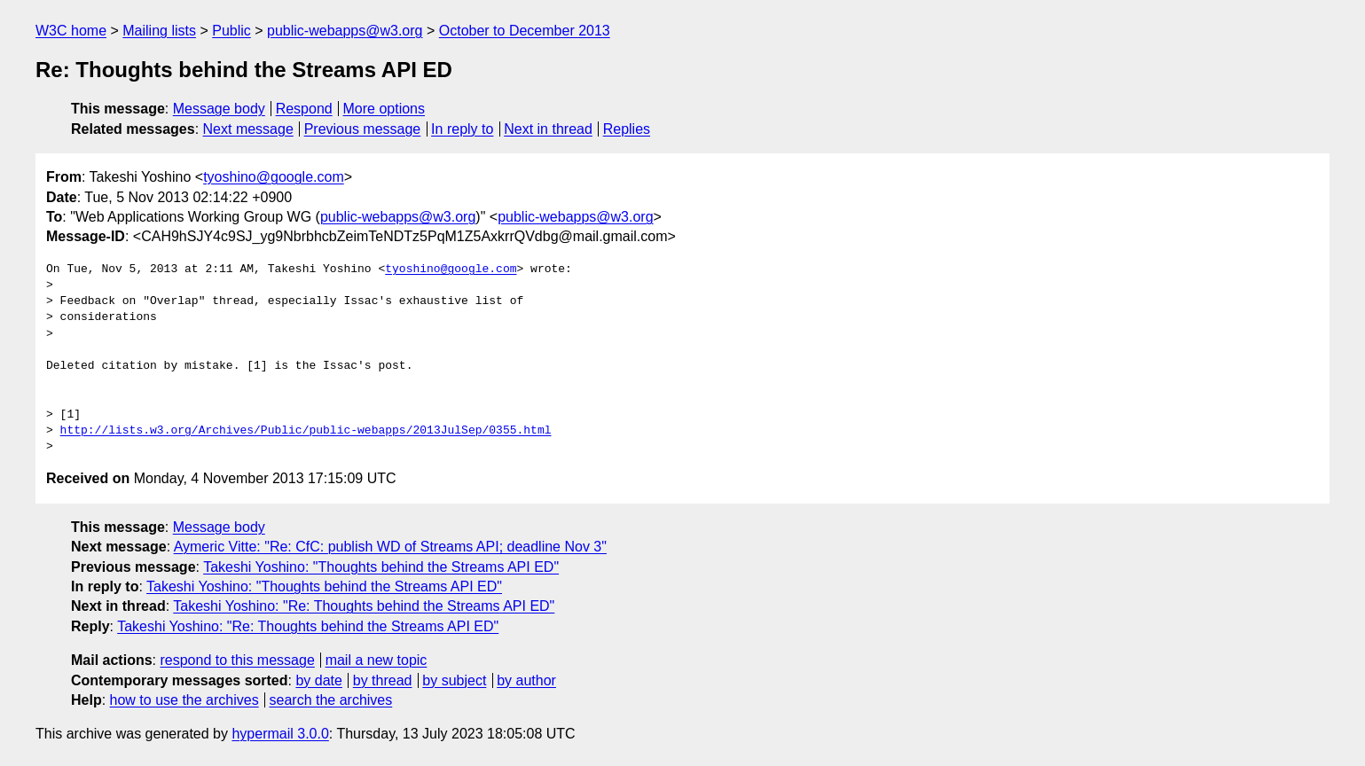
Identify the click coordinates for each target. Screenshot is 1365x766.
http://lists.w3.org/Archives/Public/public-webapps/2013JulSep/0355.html (306, 431)
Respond (304, 108)
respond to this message (237, 660)
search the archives (331, 699)
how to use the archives (184, 699)
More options (384, 108)
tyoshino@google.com (273, 176)
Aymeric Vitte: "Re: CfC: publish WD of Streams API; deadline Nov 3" (390, 546)
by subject (454, 680)
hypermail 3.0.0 (279, 733)
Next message (248, 129)
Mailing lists (159, 30)
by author (526, 680)
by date (318, 680)
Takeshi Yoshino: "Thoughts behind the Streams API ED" (381, 566)
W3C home (70, 30)
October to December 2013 (524, 30)
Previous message (362, 129)
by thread (382, 680)
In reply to (462, 129)
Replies (626, 129)
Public (231, 30)
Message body (219, 108)
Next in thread (548, 129)
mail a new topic (377, 660)
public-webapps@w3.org (344, 30)
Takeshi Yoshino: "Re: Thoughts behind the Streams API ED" (363, 606)
